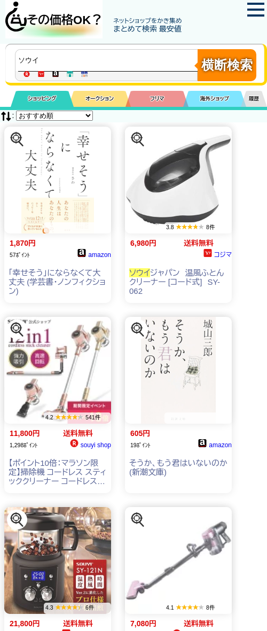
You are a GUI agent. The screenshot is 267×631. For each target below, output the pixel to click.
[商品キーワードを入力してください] (108, 60)
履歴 (254, 99)
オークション (99, 99)
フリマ (157, 99)
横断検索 (227, 65)
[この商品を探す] (17, 139)
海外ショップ (214, 99)
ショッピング (42, 99)
